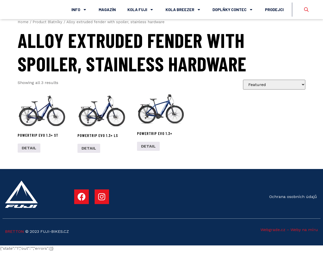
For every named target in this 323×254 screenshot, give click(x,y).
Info (79, 10)
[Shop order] (274, 87)
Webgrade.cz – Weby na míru (289, 232)
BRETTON (14, 234)
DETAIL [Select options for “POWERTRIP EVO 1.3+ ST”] (29, 150)
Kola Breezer (183, 10)
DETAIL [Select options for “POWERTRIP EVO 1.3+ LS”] (89, 150)
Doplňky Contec (232, 10)
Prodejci (274, 10)
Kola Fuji (140, 10)
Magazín (107, 10)
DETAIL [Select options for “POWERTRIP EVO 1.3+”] (148, 148)
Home (23, 24)
